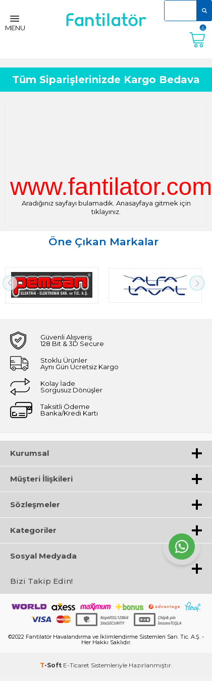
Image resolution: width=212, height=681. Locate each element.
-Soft (51, 665)
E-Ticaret (76, 665)
